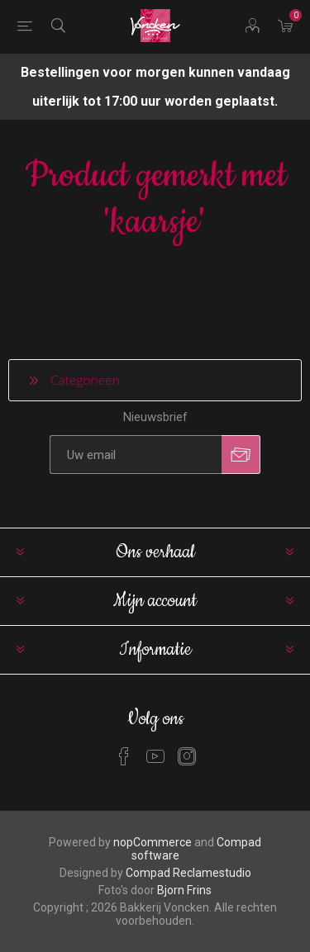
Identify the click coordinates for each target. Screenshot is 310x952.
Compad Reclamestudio (188, 872)
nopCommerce (152, 842)
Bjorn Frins (184, 890)
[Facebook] (124, 756)
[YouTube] (155, 756)
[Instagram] (187, 756)
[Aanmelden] (136, 454)
